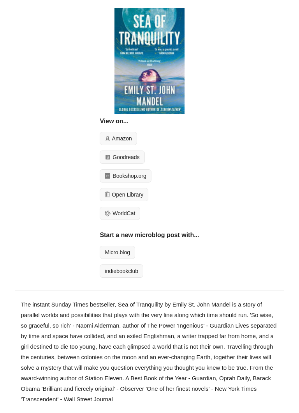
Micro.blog (117, 252)
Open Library (124, 194)
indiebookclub (121, 271)
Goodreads (122, 157)
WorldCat (120, 213)
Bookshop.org (125, 176)
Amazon (118, 138)
